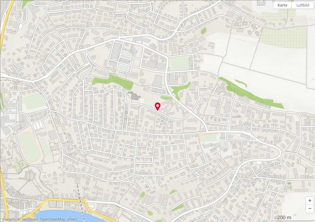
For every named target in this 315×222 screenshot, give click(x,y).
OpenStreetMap (52, 219)
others (72, 219)
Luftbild (303, 5)
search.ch (13, 219)
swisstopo (30, 219)
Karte (282, 5)
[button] (310, 201)
